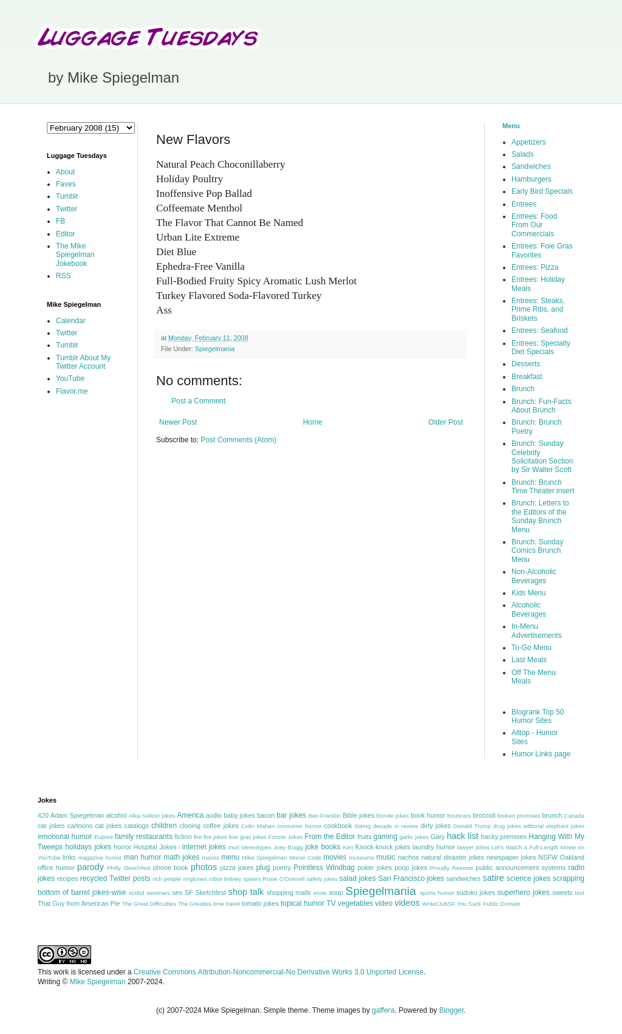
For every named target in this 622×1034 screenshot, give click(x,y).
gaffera (383, 1010)
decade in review (396, 826)
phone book (170, 867)
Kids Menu (528, 593)
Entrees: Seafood (539, 330)
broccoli (484, 815)
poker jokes (375, 867)
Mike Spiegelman (264, 857)
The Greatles (194, 903)
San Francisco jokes (411, 878)
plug (263, 867)
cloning (190, 825)
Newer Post (178, 422)
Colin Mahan (258, 826)
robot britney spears (235, 878)
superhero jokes (523, 892)
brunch (552, 815)
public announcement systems (521, 867)
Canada (574, 815)
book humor (428, 815)
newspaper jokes (511, 857)
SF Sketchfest (205, 892)
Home (313, 422)
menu (230, 857)
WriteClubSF (438, 903)
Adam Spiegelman (77, 815)
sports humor (437, 892)
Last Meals (529, 660)
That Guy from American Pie (79, 903)
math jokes (182, 857)
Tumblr (67, 196)
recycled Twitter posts (115, 878)
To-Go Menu (531, 647)
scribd (137, 892)
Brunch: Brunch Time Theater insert (542, 486)
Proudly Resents (451, 868)
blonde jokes (392, 815)
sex (177, 892)
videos (407, 903)
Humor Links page (540, 754)
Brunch (523, 389)
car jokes (51, 825)
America (190, 815)
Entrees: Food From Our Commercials (534, 225)
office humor (56, 867)
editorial (533, 826)
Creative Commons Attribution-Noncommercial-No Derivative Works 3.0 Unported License (278, 972)
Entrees (523, 204)
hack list (462, 836)
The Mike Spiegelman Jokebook (75, 255)
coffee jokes (221, 825)
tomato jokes (260, 903)
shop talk (246, 892)
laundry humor (433, 847)
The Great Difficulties (149, 903)
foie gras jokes (248, 837)
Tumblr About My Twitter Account (83, 362)
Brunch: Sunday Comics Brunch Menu (537, 551)
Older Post (445, 422)
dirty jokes (435, 825)
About (65, 172)
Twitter (66, 209)
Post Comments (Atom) (238, 440)
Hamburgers (531, 179)
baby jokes (239, 815)
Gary (438, 836)
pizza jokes (237, 867)
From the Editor (329, 836)
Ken (348, 847)
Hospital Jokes (155, 847)
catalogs (137, 825)
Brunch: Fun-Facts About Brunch (541, 405)
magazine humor (99, 857)
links (69, 857)
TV (330, 903)
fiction (182, 836)
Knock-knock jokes (383, 847)
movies (334, 857)
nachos (408, 857)
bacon (266, 815)
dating (363, 826)
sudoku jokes (475, 892)
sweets (562, 892)
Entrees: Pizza (534, 267)
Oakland (572, 857)
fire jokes (215, 837)
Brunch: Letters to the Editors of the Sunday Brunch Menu (540, 516)
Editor (65, 234)
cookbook (338, 825)
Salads (522, 154)
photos (204, 867)
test (579, 892)
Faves (66, 184)
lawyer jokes (473, 847)
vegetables (355, 903)
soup (336, 892)
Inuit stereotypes (250, 847)
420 (43, 815)
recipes (67, 878)
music (385, 857)
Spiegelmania (214, 348)
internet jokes (204, 847)
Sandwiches (531, 166)
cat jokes (108, 825)
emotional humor (65, 836)
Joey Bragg (288, 847)
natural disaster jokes (452, 857)
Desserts (525, 364)
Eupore (103, 837)
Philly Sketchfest (129, 868)
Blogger (451, 1010)
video (383, 903)
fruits (364, 836)
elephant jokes (565, 826)
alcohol (116, 815)
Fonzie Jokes (285, 837)
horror (122, 847)
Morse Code (305, 857)
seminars (158, 892)
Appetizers (528, 142)
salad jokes (357, 878)
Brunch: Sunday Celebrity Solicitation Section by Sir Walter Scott (542, 456)
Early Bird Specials (542, 191)
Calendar (71, 321)
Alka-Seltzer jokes (152, 815)
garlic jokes (414, 837)
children (164, 825)
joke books (322, 847)
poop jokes (411, 867)
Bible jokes (358, 815)
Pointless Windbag (324, 867)
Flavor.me (72, 391)
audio (214, 815)
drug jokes (507, 826)
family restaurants (144, 836)
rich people (166, 878)
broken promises (519, 815)
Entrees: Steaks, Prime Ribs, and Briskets (538, 309)
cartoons (79, 825)
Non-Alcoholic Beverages (533, 575)
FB (60, 221)
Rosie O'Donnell (283, 878)
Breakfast (526, 376)
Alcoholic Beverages (528, 609)
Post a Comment (198, 401)
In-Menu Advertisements (536, 630)
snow (320, 892)
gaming (385, 836)
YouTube (70, 378)
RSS (63, 276)
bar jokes (291, 815)
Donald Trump (472, 826)
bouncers (459, 815)
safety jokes (322, 878)
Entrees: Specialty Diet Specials (540, 347)
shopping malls (289, 892)
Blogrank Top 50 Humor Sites (537, 716)
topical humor (302, 903)
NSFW (548, 857)
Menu (511, 125)
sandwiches (463, 878)
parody (90, 867)
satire (493, 878)
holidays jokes (88, 847)
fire (198, 837)
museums (361, 857)
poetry (282, 867)
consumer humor (299, 826)
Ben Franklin (325, 815)
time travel (226, 903)
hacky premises (504, 836)
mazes (210, 857)
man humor (142, 857)
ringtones (195, 878)
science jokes (528, 878)
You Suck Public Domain (489, 903)
